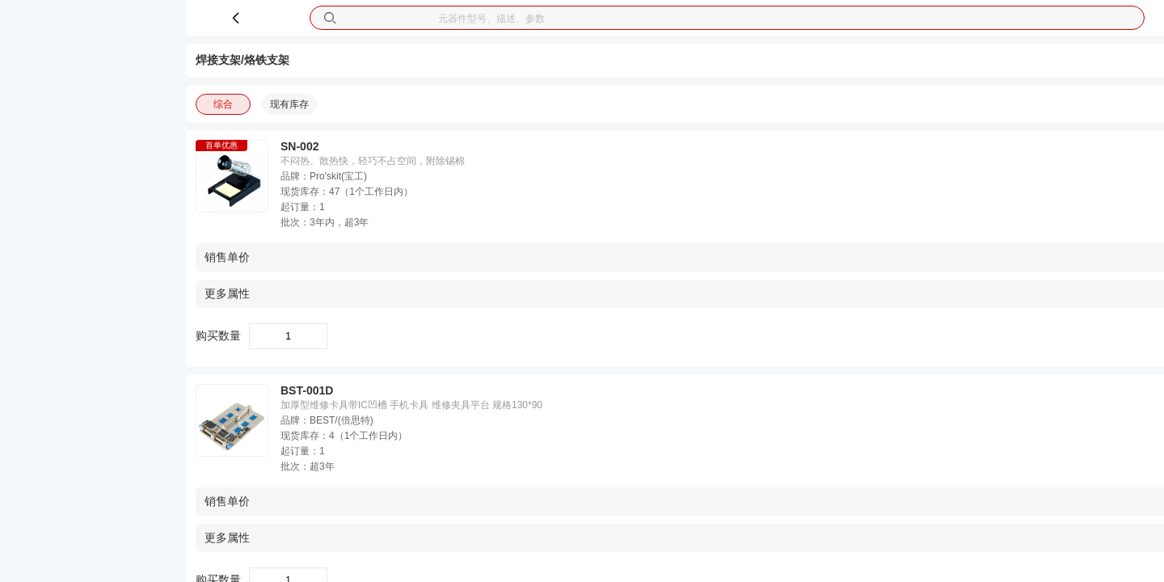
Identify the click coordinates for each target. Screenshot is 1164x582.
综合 (223, 104)
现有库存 (289, 104)
